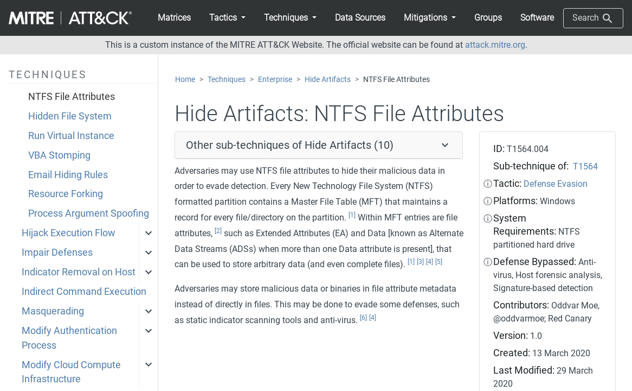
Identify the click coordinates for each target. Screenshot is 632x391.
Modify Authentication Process (69, 337)
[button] (227, 18)
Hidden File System (70, 116)
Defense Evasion (556, 184)
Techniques (227, 79)
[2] (218, 231)
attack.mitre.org (495, 45)
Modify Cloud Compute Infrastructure (71, 372)
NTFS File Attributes (71, 96)
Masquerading (53, 311)
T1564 (585, 166)
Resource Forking (65, 193)
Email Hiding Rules (68, 174)
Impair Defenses (57, 252)
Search (593, 18)
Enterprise (275, 79)
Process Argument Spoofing (88, 213)
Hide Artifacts (328, 79)
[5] (438, 262)
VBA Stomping (59, 155)
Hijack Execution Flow (68, 233)
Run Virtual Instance (71, 135)
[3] (420, 262)
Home (185, 79)
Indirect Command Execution (84, 291)
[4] (429, 262)
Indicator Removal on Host (79, 272)
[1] (352, 215)
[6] (363, 317)
